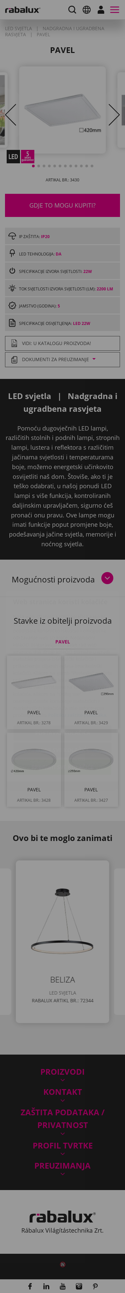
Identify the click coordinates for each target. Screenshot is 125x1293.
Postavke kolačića (62, 693)
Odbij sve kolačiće (62, 710)
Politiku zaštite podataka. (77, 675)
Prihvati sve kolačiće (62, 727)
